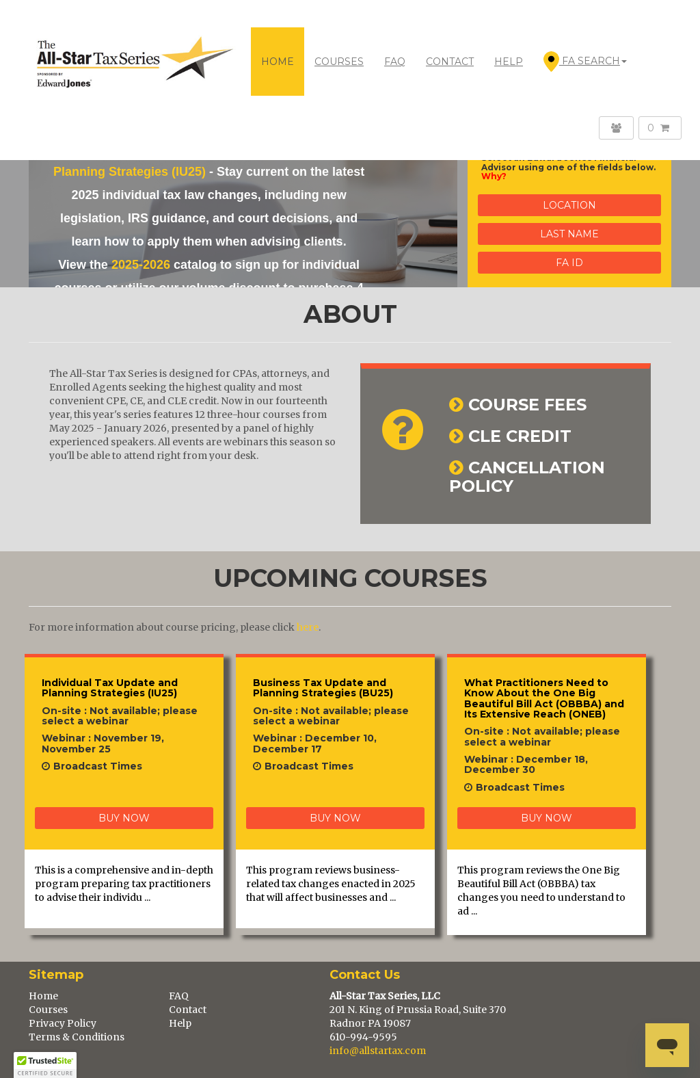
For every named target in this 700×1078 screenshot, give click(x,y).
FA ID (569, 263)
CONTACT (450, 61)
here (308, 627)
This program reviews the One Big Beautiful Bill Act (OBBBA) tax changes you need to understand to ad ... (541, 890)
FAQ (394, 61)
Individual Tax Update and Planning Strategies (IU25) (110, 687)
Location (569, 205)
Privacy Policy (62, 1023)
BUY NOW (124, 818)
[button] (45, 1065)
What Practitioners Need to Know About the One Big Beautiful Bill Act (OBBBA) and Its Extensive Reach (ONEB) (544, 698)
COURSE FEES (527, 405)
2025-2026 (140, 265)
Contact (187, 1009)
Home (277, 61)
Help (180, 1023)
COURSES (339, 61)
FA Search (585, 61)
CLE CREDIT (519, 436)
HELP (508, 61)
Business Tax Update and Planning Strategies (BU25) (323, 687)
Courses (48, 1009)
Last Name (569, 234)
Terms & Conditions (76, 1037)
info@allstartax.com (377, 1050)
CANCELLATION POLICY (527, 476)
